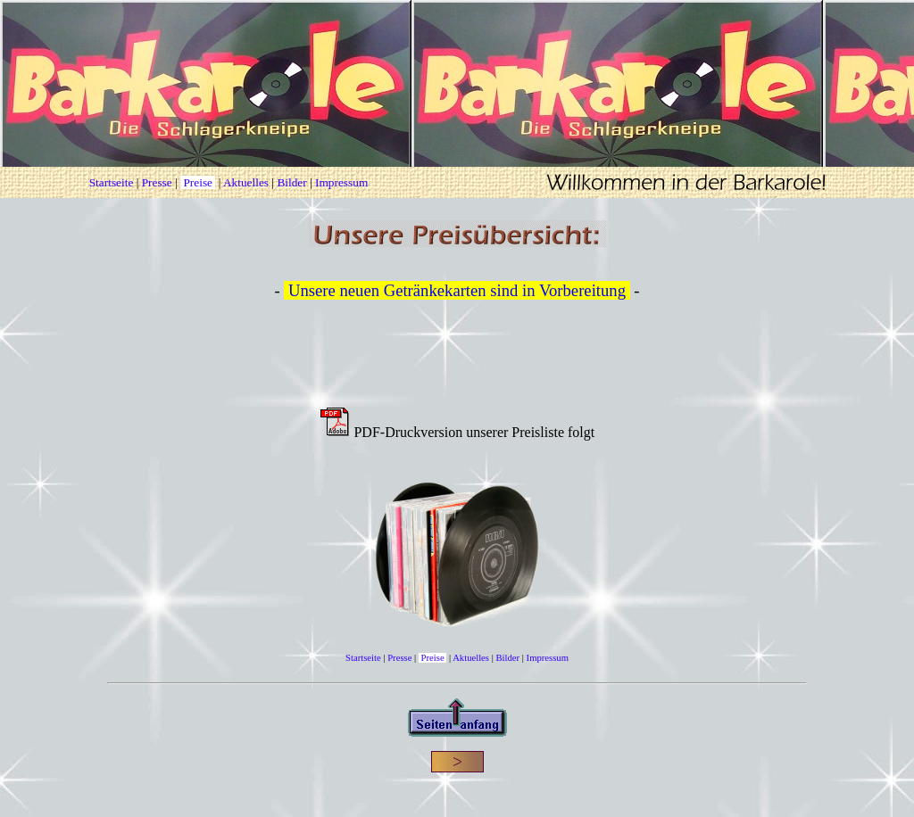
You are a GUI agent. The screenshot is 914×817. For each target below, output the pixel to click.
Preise (197, 182)
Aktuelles (246, 182)
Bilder (291, 182)
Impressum (341, 182)
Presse (157, 182)
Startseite (111, 182)
